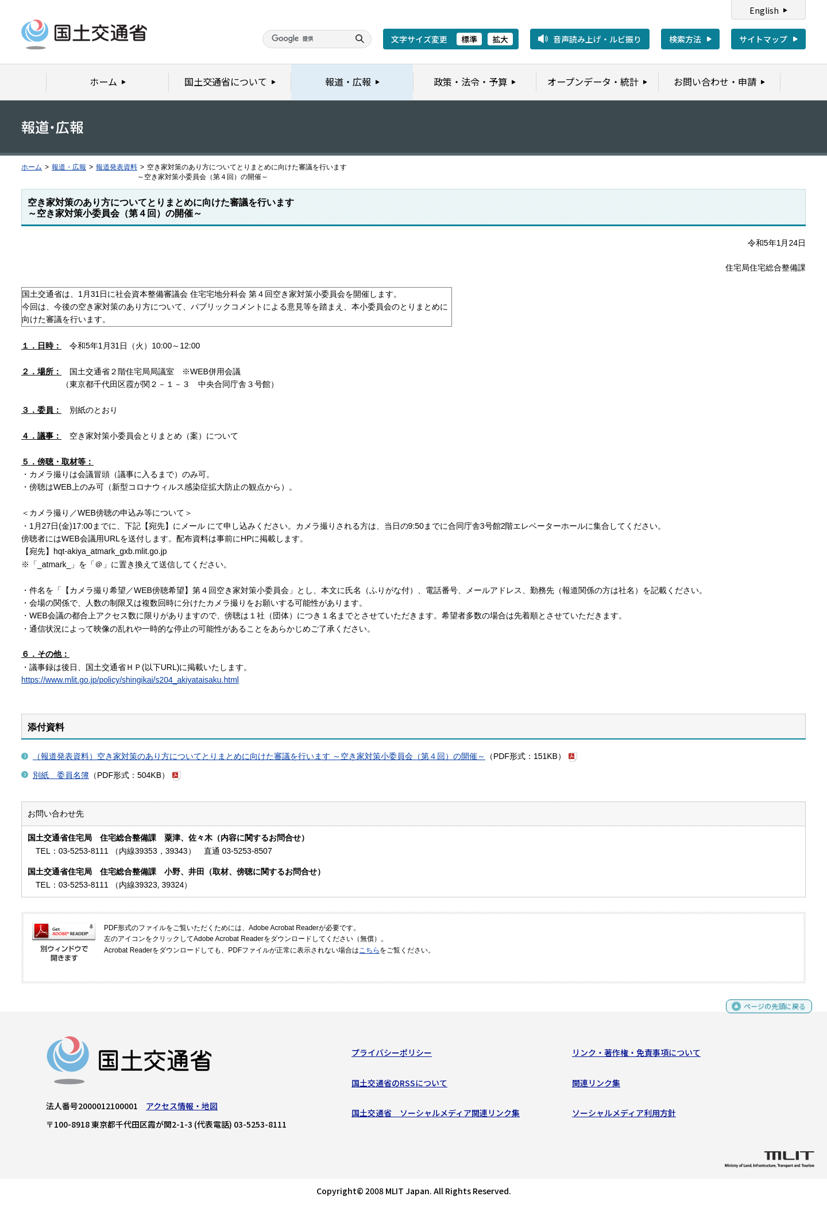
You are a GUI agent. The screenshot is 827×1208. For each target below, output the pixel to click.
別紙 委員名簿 (61, 775)
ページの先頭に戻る (770, 1014)
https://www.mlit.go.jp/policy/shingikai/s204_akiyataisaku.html (130, 679)
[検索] (304, 39)
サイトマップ (763, 39)
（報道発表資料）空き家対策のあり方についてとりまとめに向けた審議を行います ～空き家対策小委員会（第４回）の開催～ (259, 756)
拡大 (500, 39)
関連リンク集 (596, 1085)
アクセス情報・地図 (182, 1108)
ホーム (31, 167)
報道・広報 (69, 167)
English (764, 10)
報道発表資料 (116, 167)
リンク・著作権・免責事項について (636, 1055)
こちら (369, 950)
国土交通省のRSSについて (399, 1085)
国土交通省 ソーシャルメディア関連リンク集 (435, 1115)
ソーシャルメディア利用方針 (624, 1115)
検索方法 (685, 39)
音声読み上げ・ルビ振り (597, 39)
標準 (469, 39)
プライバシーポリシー (391, 1055)
